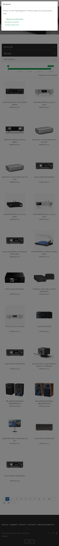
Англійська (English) (12, 22)
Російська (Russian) (12, 25)
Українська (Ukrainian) (14, 19)
